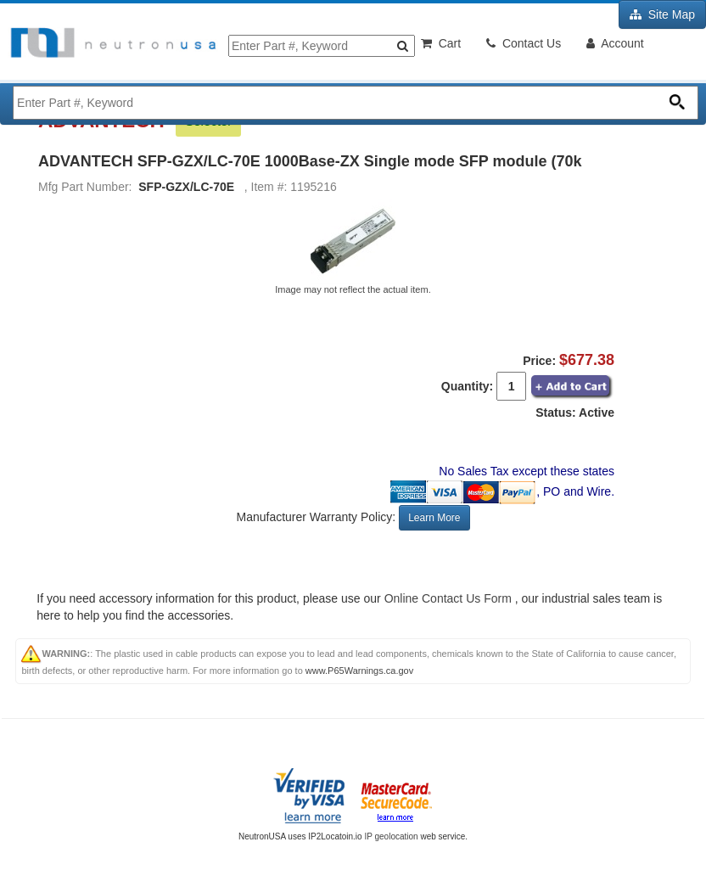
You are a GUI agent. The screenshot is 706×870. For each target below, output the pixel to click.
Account (615, 43)
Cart (441, 43)
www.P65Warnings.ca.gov (359, 670)
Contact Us (523, 43)
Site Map (662, 14)
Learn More (434, 518)
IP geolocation (390, 836)
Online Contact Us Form (448, 598)
